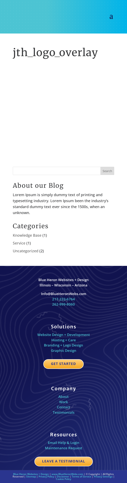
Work (63, 402)
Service (19, 243)
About (63, 396)
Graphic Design (63, 350)
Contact (63, 407)
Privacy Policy (46, 476)
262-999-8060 (63, 304)
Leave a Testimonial (63, 461)
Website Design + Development (63, 334)
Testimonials (63, 412)
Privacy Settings (103, 476)
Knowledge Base (27, 235)
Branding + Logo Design (63, 345)
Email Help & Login (63, 442)
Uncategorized (25, 250)
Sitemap (31, 476)
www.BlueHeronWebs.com (67, 474)
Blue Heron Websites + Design (31, 474)
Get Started (63, 363)
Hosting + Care (63, 340)
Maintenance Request (63, 448)
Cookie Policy (63, 479)
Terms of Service (81, 476)
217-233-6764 (63, 299)
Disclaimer (63, 476)
